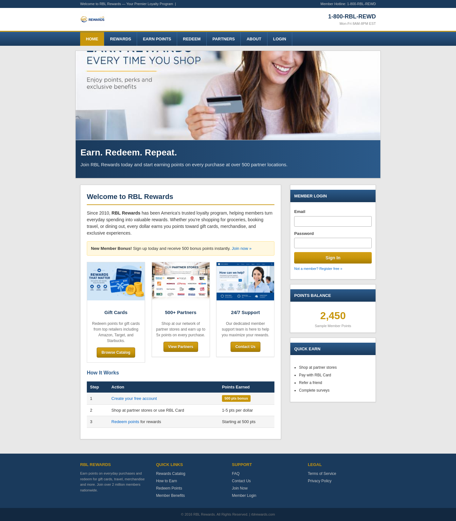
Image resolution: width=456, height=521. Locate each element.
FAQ (235, 473)
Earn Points (157, 39)
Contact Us (245, 347)
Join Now (239, 488)
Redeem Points (169, 488)
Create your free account (134, 398)
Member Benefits (170, 495)
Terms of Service (322, 473)
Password (304, 233)
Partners (223, 39)
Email (299, 211)
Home (92, 39)
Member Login (244, 495)
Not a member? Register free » (318, 269)
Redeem (192, 39)
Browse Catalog (115, 352)
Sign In (333, 257)
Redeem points (125, 421)
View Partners (180, 347)
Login (279, 39)
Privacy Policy (320, 481)
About (253, 39)
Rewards (120, 39)
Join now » (242, 248)
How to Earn (166, 481)
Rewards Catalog (170, 473)
